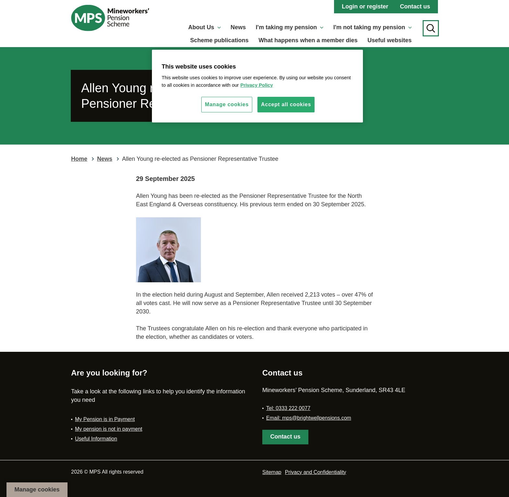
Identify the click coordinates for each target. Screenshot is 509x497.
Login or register (365, 6)
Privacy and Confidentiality (315, 472)
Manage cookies (36, 489)
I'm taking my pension (289, 27)
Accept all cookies (286, 104)
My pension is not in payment (108, 429)
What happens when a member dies (307, 40)
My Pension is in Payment (105, 419)
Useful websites (389, 40)
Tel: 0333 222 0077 (288, 408)
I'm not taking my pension (372, 27)
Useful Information (96, 438)
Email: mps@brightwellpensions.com (308, 418)
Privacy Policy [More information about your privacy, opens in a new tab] (257, 85)
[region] (257, 86)
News (238, 27)
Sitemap (271, 472)
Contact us (415, 6)
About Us (204, 27)
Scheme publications (219, 40)
